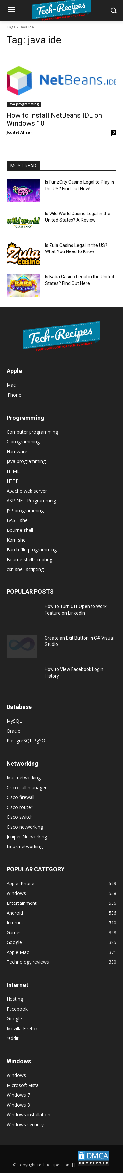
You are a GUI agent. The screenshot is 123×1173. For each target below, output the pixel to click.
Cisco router (19, 807)
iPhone (14, 395)
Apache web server (27, 491)
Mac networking (24, 777)
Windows (16, 1075)
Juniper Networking (27, 836)
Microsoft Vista (23, 1085)
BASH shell (18, 520)
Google (14, 1018)
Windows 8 (18, 1105)
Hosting (15, 999)
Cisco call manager (27, 787)
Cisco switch (20, 817)
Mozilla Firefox (22, 1028)
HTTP (13, 481)
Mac (11, 385)
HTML (13, 471)
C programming (23, 441)
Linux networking (25, 846)
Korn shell (17, 540)
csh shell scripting (25, 569)
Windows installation (28, 1114)
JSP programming (25, 510)
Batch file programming (32, 550)
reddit (13, 1038)
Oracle (13, 731)
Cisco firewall (20, 797)
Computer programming (32, 432)
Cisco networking (25, 827)
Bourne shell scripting (29, 559)
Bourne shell (20, 530)
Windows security (25, 1124)
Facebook (17, 1009)
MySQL (14, 721)
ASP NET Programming (31, 500)
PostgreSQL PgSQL (27, 740)
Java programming (24, 104)
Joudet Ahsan (20, 132)
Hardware (17, 451)
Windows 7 (18, 1095)
